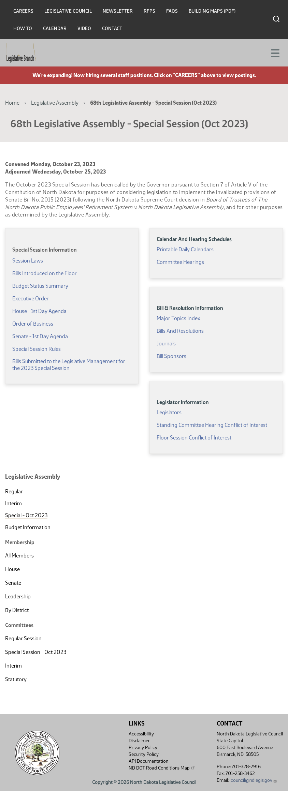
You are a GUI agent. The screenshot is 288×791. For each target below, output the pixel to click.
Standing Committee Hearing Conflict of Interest (212, 425)
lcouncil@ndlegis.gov (253, 780)
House (12, 569)
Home (12, 103)
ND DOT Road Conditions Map (162, 768)
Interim (13, 503)
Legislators (169, 412)
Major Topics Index (178, 318)
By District (17, 610)
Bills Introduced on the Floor (44, 273)
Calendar (55, 28)
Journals (166, 343)
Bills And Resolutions (180, 331)
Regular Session (23, 638)
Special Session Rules (36, 349)
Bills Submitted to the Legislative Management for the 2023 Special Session (68, 364)
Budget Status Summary (40, 286)
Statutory (16, 679)
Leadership (18, 596)
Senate (13, 583)
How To (22, 28)
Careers (23, 11)
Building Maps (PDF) (212, 11)
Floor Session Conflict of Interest (194, 437)
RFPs (149, 11)
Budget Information (28, 527)
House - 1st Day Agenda (39, 311)
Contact (112, 28)
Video (84, 28)
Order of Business (32, 323)
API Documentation (148, 761)
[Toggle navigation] (275, 52)
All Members (19, 555)
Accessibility (141, 734)
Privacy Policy (143, 747)
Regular (14, 491)
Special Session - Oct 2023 (35, 652)
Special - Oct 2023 (26, 515)
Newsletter (118, 11)
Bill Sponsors (171, 356)
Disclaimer (139, 741)
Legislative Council (68, 11)
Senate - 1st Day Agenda (40, 336)
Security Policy (144, 754)
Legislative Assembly (54, 103)
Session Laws (27, 260)
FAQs (172, 11)
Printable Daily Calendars (185, 249)
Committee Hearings (180, 262)
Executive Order (30, 298)
